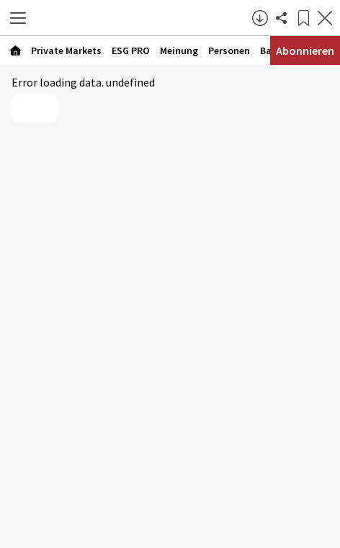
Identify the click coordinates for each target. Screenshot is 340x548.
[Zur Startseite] (142, 18)
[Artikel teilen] (281, 18)
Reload (34, 108)
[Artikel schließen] (325, 18)
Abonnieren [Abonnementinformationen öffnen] (305, 50)
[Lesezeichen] (303, 18)
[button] (18, 18)
